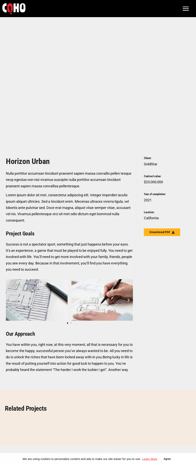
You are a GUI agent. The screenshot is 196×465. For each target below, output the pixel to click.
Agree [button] (167, 458)
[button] (10, 300)
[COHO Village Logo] (14, 9)
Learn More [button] (149, 459)
